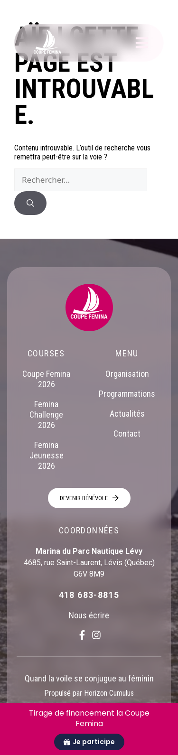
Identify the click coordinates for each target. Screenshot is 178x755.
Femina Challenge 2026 (46, 414)
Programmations (127, 394)
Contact (127, 433)
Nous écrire (89, 615)
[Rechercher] (30, 203)
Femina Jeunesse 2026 (46, 455)
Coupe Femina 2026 (46, 379)
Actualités (127, 414)
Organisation (127, 374)
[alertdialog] (89, 729)
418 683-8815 (89, 595)
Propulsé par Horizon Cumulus (89, 693)
